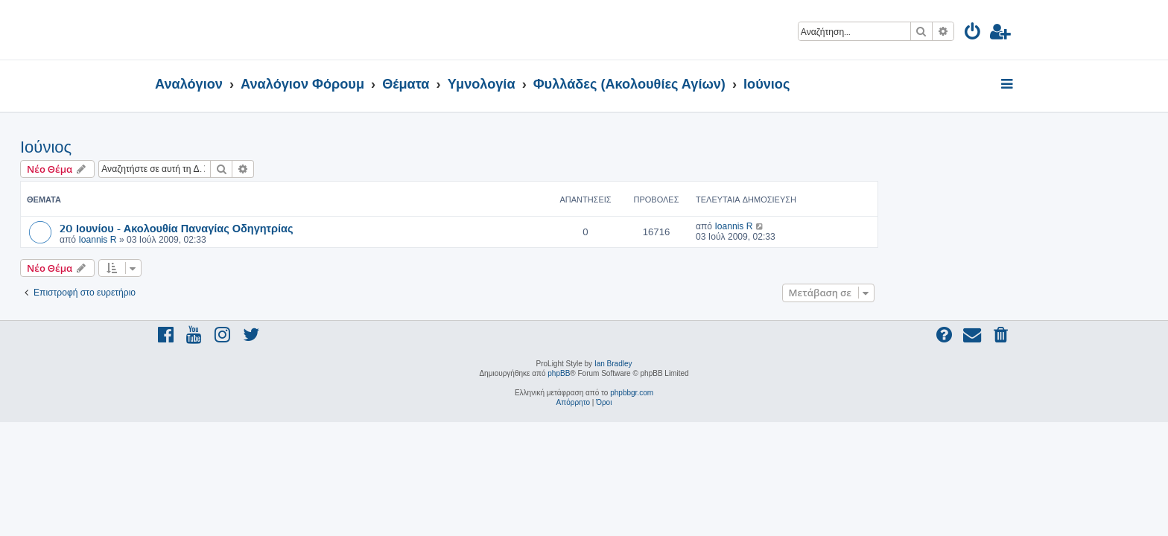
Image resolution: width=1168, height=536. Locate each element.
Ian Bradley (613, 364)
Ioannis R (232, 239)
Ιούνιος (180, 147)
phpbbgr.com (631, 393)
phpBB (559, 373)
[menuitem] (973, 33)
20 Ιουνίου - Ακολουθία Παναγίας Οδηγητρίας (311, 227)
